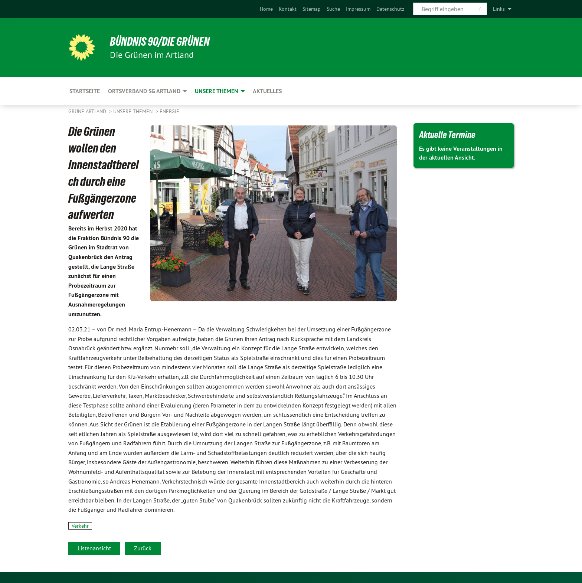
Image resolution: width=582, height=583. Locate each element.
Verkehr (80, 526)
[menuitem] (266, 9)
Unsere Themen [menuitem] (216, 91)
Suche (333, 9)
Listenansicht (94, 548)
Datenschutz (390, 9)
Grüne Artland (88, 111)
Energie (169, 111)
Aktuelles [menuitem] (267, 91)
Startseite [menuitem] (84, 91)
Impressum (358, 9)
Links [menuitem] (499, 9)
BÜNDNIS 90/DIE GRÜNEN (160, 41)
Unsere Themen (133, 111)
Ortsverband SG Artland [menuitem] (144, 91)
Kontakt (288, 9)
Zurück (142, 548)
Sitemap (312, 9)
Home (266, 9)
